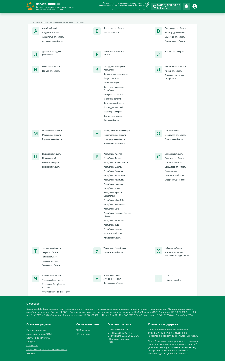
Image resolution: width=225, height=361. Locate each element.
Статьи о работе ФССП (39, 337)
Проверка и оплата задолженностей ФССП (39, 332)
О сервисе (32, 345)
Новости (31, 341)
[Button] (195, 6)
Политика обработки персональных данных (46, 351)
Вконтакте (83, 330)
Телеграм (83, 333)
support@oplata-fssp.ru (185, 335)
